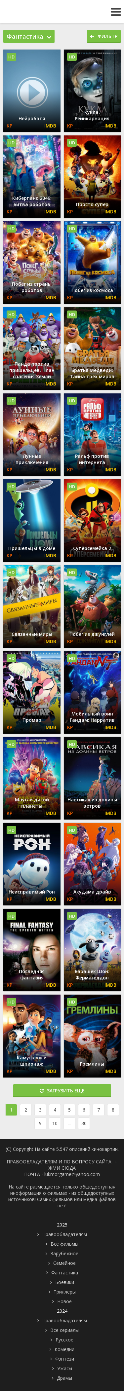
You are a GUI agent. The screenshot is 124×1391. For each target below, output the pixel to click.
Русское (64, 1339)
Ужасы (64, 1368)
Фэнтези (64, 1359)
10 (55, 1123)
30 (84, 1123)
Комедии (64, 1349)
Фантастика (64, 1272)
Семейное (64, 1263)
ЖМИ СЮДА (62, 1168)
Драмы (64, 1378)
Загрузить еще (62, 1090)
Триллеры (65, 1292)
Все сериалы (64, 1330)
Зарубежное (64, 1253)
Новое (64, 1301)
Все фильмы (64, 1244)
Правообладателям (64, 1234)
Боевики (64, 1282)
